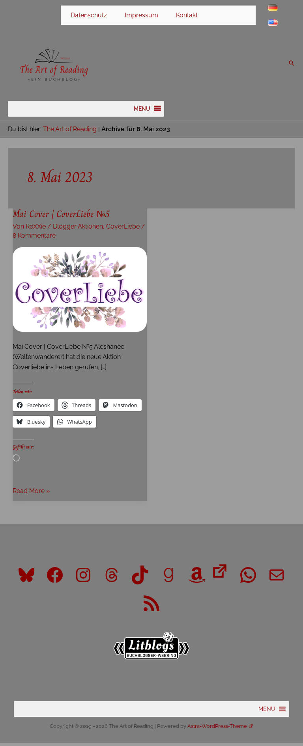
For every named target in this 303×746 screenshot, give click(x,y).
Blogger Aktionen (78, 229)
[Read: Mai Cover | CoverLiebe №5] (79, 292)
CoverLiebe (123, 229)
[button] (291, 65)
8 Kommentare (34, 238)
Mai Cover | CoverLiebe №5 (61, 217)
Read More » (31, 494)
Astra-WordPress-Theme (220, 729)
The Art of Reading (70, 132)
